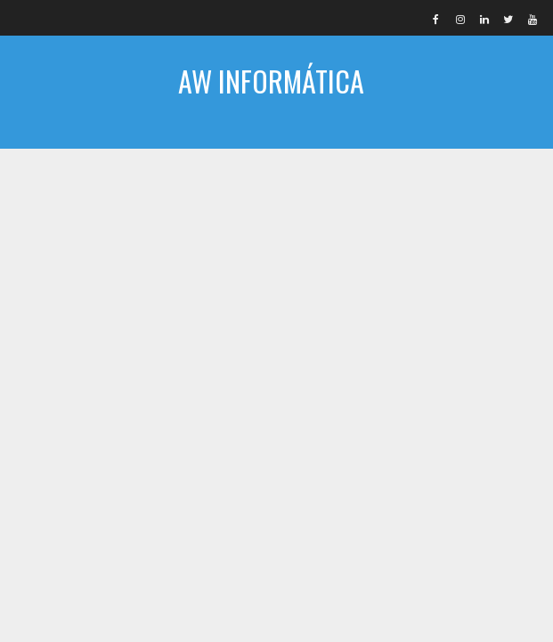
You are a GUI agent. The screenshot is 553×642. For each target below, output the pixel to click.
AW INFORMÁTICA (271, 81)
